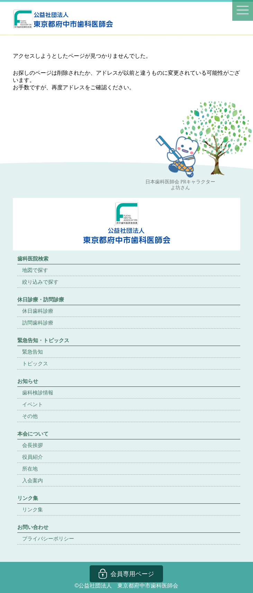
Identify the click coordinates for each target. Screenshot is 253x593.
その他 (30, 416)
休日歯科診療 (37, 311)
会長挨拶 (32, 445)
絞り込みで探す (40, 282)
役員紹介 (32, 457)
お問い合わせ (32, 527)
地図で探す (35, 270)
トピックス (35, 363)
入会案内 (32, 480)
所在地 (30, 469)
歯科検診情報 (37, 392)
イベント (32, 404)
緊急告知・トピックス (43, 340)
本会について (32, 434)
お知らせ (27, 381)
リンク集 (32, 509)
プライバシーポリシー (48, 538)
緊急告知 (32, 352)
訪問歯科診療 (37, 323)
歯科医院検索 (32, 259)
